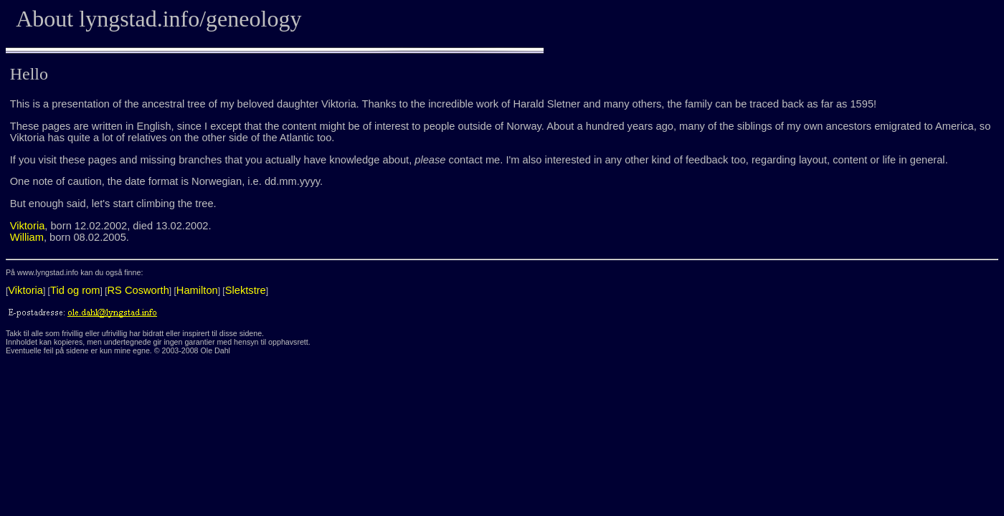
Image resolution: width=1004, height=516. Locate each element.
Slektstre (245, 290)
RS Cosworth (138, 290)
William (27, 237)
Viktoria (27, 225)
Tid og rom (75, 290)
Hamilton (197, 290)
